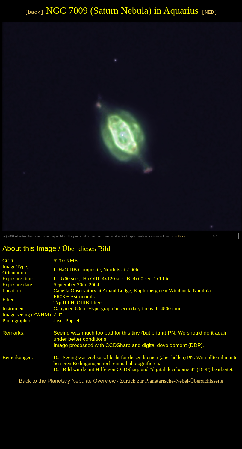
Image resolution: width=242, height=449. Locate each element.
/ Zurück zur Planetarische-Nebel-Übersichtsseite (121, 381)
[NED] (209, 12)
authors (180, 236)
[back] (34, 12)
